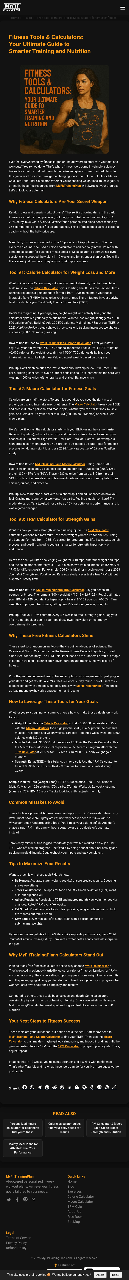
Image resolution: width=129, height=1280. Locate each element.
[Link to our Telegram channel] (33, 1200)
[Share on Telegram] (40, 1087)
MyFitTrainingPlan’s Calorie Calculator (65, 343)
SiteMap (74, 1222)
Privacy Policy (16, 1243)
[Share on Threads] (62, 1087)
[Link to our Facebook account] (17, 1200)
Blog (71, 1186)
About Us (74, 1212)
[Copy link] (114, 1087)
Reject (115, 1274)
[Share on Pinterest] (47, 1087)
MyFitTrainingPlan (68, 186)
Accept (100, 1274)
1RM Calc (75, 1207)
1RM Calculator (98, 530)
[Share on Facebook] (25, 1087)
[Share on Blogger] (77, 1087)
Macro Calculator (85, 404)
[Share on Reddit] (54, 1087)
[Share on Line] (99, 1087)
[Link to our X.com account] (9, 1200)
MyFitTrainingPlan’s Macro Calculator (60, 464)
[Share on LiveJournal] (84, 1087)
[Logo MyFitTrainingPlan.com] (12, 10)
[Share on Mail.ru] (107, 1087)
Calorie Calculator (45, 288)
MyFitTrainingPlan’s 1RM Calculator (60, 590)
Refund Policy (16, 1248)
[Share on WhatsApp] (32, 1087)
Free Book (75, 1217)
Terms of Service (18, 1238)
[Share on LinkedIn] (69, 1087)
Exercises (75, 1191)
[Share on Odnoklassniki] (92, 1087)
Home (72, 1181)
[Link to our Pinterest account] (25, 1200)
